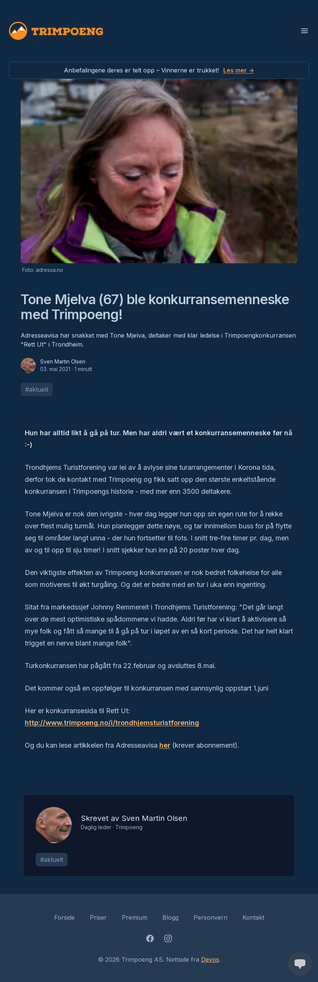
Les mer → (238, 70)
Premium (134, 917)
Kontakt (253, 917)
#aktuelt (36, 389)
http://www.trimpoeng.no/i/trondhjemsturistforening (112, 723)
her (164, 745)
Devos (210, 959)
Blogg (170, 917)
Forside (64, 917)
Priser (98, 917)
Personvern (210, 917)
